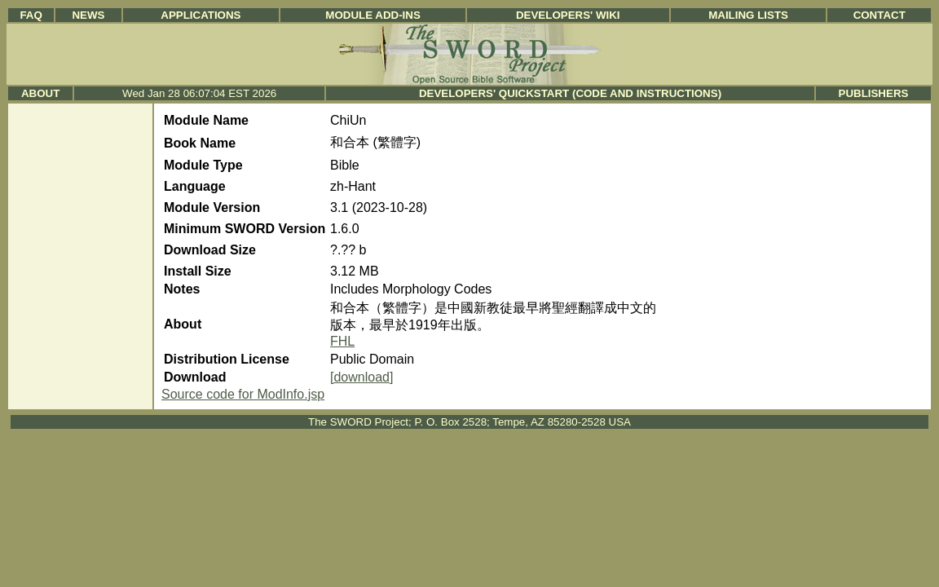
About (40, 93)
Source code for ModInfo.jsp (242, 394)
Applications (200, 15)
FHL (342, 341)
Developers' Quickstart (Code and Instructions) (570, 93)
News (88, 15)
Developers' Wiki (568, 15)
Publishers (874, 93)
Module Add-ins (373, 15)
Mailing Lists (748, 15)
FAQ (31, 15)
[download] (361, 377)
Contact (879, 15)
